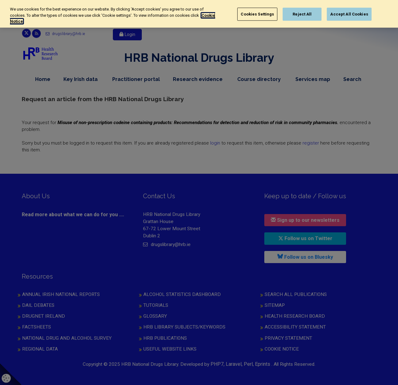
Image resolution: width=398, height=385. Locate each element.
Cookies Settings (257, 14)
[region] (199, 14)
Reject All (302, 14)
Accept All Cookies (349, 14)
